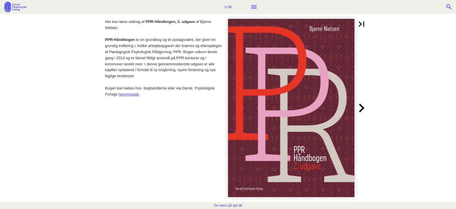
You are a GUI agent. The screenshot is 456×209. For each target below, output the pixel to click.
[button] (361, 24)
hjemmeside (129, 94)
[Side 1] (228, 7)
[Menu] (254, 7)
